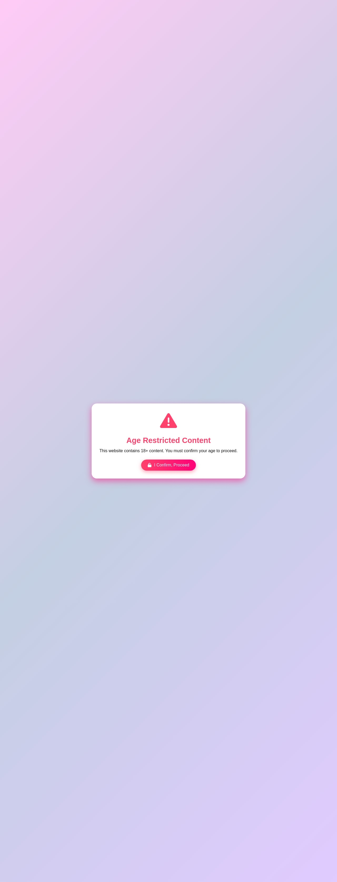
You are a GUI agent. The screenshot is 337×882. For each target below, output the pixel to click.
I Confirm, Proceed (168, 464)
